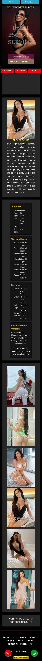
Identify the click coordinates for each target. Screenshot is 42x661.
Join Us (11, 2)
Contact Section (30, 2)
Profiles (21, 71)
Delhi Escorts (26, 644)
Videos (20, 640)
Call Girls (32, 637)
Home (6, 637)
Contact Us (13, 644)
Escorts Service (19, 637)
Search (7, 71)
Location (30, 640)
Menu (34, 71)
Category (10, 640)
